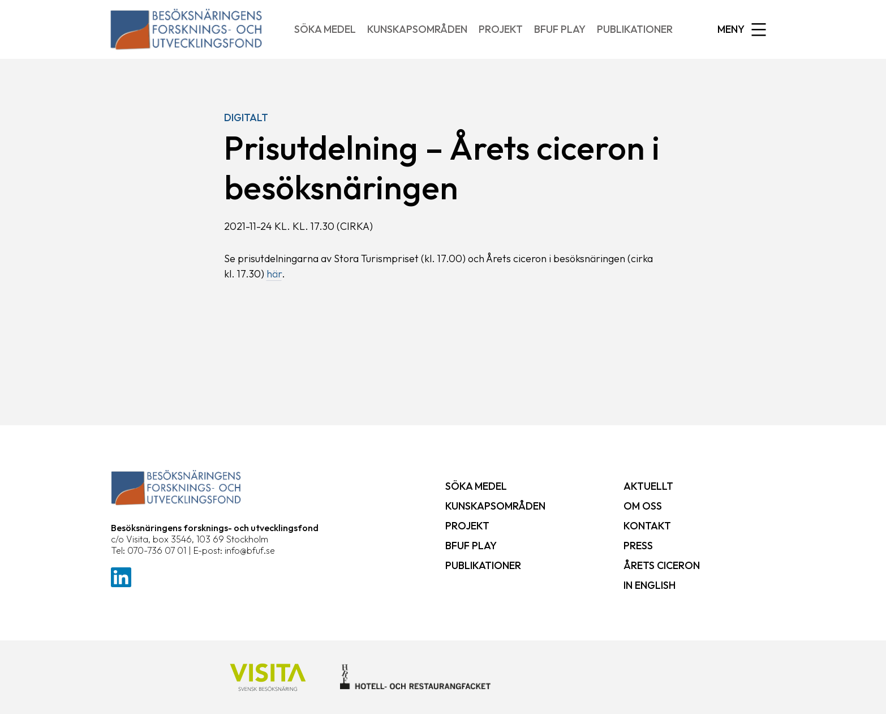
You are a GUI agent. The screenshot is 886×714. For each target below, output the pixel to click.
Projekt (501, 29)
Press (638, 545)
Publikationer (635, 29)
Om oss (642, 505)
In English (649, 585)
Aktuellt (648, 486)
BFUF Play (560, 29)
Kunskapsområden (417, 29)
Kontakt (647, 525)
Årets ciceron (661, 565)
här (274, 273)
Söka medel (325, 29)
